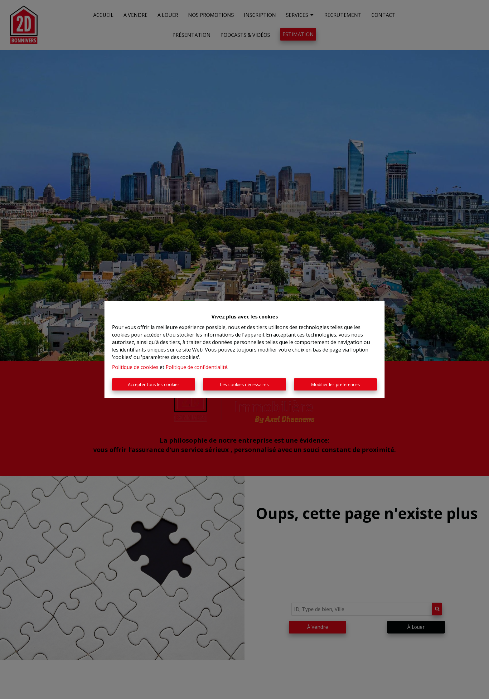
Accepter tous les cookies (154, 384)
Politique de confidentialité (196, 367)
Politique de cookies (135, 367)
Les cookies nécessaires (244, 384)
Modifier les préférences (335, 384)
